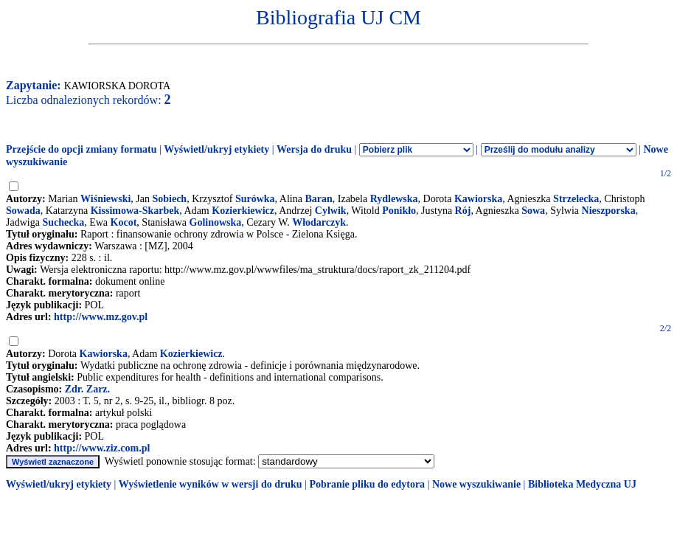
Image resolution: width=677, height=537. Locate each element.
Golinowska (216, 222)
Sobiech (169, 198)
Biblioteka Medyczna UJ (582, 484)
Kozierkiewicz (243, 210)
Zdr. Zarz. (87, 389)
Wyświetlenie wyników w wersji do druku (210, 484)
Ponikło (399, 210)
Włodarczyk (319, 222)
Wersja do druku (314, 149)
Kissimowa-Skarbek (135, 210)
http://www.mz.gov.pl (100, 316)
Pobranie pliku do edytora (367, 484)
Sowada (23, 210)
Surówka (255, 198)
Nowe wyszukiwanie (476, 484)
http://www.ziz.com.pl (102, 448)
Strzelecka (576, 198)
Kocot (124, 222)
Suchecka (63, 222)
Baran (318, 198)
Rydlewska (394, 198)
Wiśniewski (105, 198)
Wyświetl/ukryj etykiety (216, 149)
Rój (463, 210)
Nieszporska (609, 210)
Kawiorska (478, 198)
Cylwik (331, 210)
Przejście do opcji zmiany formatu (81, 149)
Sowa (533, 210)
